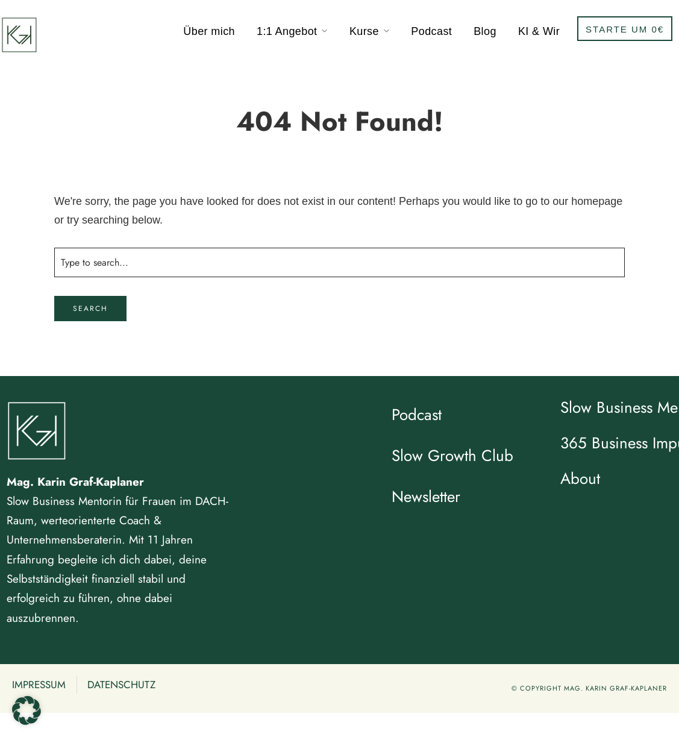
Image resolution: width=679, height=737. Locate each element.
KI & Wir (539, 31)
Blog (485, 31)
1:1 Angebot (287, 31)
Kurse (364, 31)
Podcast (431, 31)
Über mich (209, 31)
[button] (26, 710)
